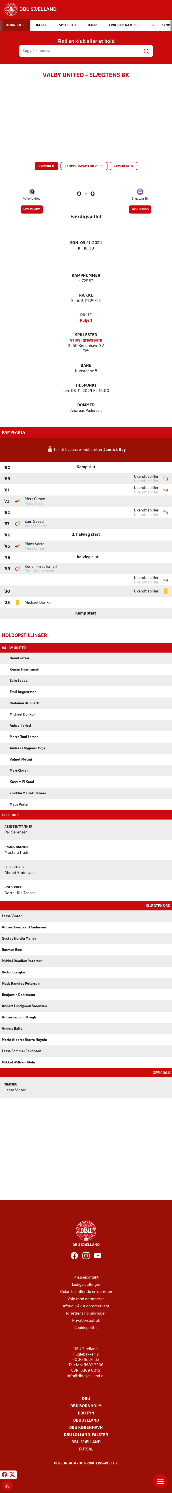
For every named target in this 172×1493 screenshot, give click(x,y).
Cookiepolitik (86, 1327)
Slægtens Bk (140, 198)
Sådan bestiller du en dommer (86, 1291)
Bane (86, 366)
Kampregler (123, 166)
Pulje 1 (86, 321)
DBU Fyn (86, 1413)
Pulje (86, 315)
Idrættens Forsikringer (86, 1313)
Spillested (86, 335)
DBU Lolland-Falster (86, 1435)
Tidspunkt (86, 385)
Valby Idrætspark (86, 340)
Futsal (86, 1449)
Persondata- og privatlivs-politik (86, 1463)
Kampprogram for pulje (83, 166)
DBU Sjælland (86, 1442)
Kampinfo (46, 166)
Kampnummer (86, 276)
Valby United (32, 198)
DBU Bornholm (86, 1406)
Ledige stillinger (86, 1284)
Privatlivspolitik (86, 1320)
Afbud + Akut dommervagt (86, 1306)
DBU (86, 1399)
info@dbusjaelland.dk (86, 1376)
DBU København (86, 1427)
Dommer (86, 405)
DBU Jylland (86, 1420)
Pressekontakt (86, 1277)
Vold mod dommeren (86, 1299)
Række (86, 295)
